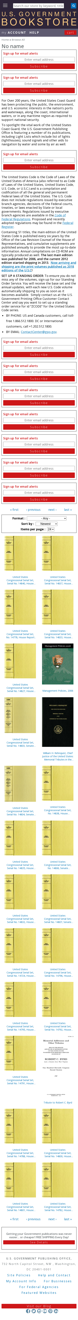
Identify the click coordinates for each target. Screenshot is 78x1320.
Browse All (18, 39)
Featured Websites (39, 1293)
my (14, 32)
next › (52, 510)
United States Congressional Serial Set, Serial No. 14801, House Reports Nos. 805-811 (20, 1207)
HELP (34, 32)
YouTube (45, 1311)
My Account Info (21, 1281)
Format (18, 518)
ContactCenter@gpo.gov (39, 332)
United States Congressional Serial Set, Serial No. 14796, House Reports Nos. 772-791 (57, 972)
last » (68, 510)
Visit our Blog (39, 1306)
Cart (70, 32)
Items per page (33, 529)
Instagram (39, 1311)
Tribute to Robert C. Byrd (58, 1102)
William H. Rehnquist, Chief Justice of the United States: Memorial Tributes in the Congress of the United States (57, 756)
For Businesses (58, 1281)
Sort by (27, 524)
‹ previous (33, 510)
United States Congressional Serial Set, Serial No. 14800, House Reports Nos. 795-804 (57, 1153)
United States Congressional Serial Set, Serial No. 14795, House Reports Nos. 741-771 (20, 1026)
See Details (39, 1242)
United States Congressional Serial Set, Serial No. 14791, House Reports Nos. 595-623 (20, 1080)
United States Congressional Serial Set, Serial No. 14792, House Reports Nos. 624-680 (57, 1026)
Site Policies (19, 1275)
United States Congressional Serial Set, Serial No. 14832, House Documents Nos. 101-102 (20, 919)
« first (14, 510)
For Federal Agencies (39, 1287)
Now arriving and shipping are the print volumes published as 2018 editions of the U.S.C (39, 266)
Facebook (28, 1311)
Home (5, 39)
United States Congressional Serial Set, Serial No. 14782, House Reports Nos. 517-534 (57, 1207)
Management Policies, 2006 (57, 690)
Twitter (34, 1311)
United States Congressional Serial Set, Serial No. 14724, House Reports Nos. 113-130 (20, 972)
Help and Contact (54, 1275)
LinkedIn (56, 1311)
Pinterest (50, 1311)
